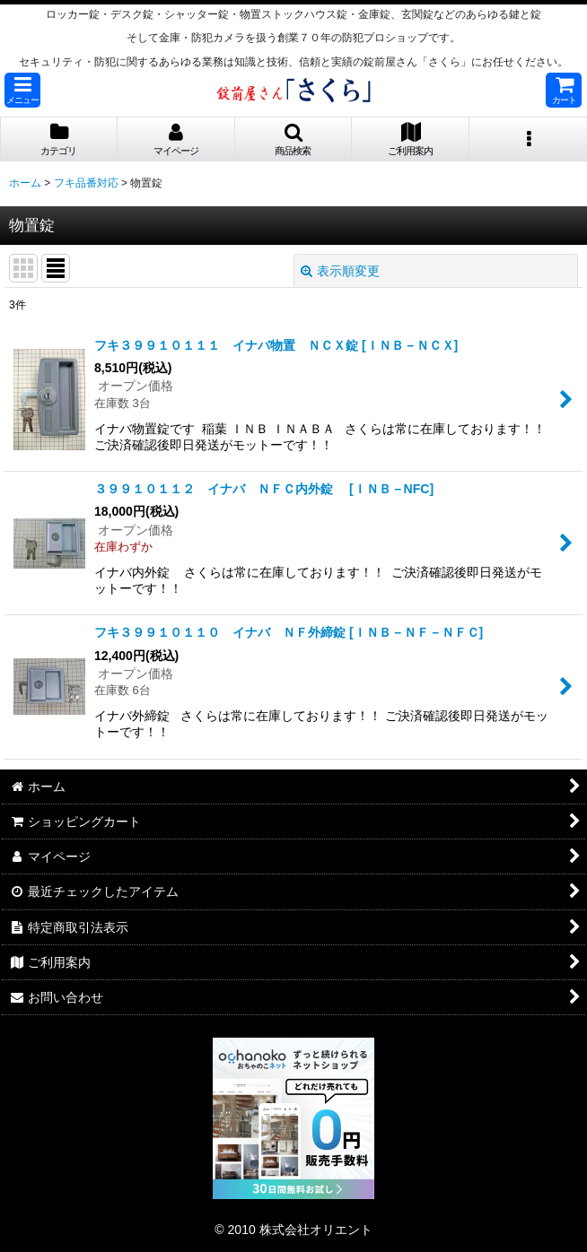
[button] (22, 90)
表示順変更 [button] (340, 271)
